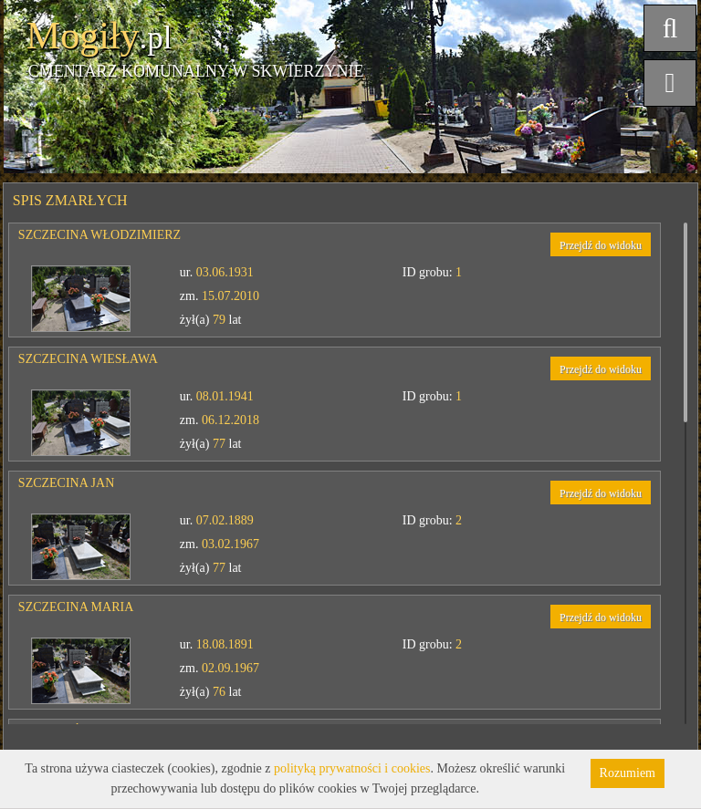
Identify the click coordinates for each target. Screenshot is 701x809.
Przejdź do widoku (601, 245)
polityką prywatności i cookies (352, 768)
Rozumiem (627, 773)
